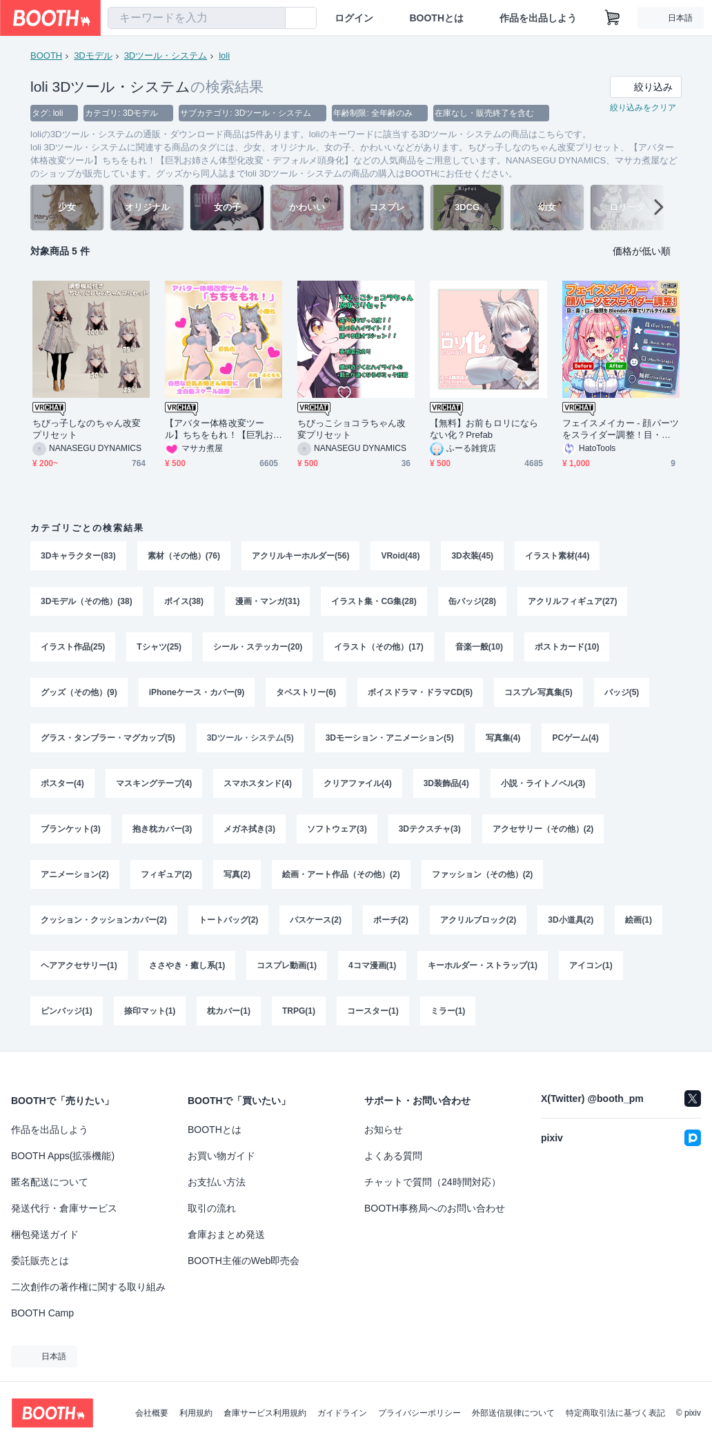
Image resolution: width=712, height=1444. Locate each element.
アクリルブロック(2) (478, 920)
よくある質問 (393, 1155)
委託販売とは (40, 1260)
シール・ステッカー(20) (257, 647)
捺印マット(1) (150, 1011)
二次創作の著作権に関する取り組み (88, 1286)
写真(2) (237, 874)
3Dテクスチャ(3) (430, 829)
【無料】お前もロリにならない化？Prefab (484, 429)
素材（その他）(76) (184, 556)
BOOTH (46, 55)
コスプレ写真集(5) (538, 692)
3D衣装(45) (472, 556)
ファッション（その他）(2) (482, 874)
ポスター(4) (62, 783)
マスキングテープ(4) (154, 783)
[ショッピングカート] (613, 18)
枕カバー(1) (228, 1011)
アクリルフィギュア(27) (572, 601)
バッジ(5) (622, 692)
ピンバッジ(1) (66, 1011)
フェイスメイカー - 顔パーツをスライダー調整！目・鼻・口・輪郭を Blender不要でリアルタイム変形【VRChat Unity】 (620, 429)
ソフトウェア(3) (337, 829)
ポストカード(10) (567, 647)
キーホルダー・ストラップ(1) (482, 965)
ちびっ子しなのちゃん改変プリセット (86, 429)
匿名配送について (49, 1181)
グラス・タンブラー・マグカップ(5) (108, 738)
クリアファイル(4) (358, 783)
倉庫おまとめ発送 (226, 1234)
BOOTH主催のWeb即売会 (243, 1260)
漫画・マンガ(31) (267, 601)
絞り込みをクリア (643, 107)
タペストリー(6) (306, 692)
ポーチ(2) (390, 920)
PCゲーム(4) (575, 738)
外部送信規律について (513, 1413)
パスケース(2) (316, 920)
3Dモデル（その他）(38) (86, 601)
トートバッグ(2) (229, 920)
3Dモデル (93, 55)
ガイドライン (342, 1413)
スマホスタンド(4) (258, 783)
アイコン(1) (591, 965)
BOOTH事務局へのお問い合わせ (434, 1208)
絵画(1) (638, 920)
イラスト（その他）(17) (378, 647)
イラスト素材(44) (557, 556)
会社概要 (151, 1413)
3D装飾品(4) (446, 783)
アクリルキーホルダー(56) (300, 556)
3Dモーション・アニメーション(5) (390, 738)
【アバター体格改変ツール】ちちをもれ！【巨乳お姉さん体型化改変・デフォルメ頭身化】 (219, 429)
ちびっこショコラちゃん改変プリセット (351, 429)
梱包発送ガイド (45, 1234)
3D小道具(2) (570, 920)
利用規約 (195, 1413)
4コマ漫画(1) (372, 965)
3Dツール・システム (166, 55)
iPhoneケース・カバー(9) (197, 692)
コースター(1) (373, 1011)
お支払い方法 (217, 1181)
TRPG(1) (298, 1011)
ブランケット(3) (71, 829)
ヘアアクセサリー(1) (79, 965)
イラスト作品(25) (73, 647)
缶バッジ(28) (472, 601)
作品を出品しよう (538, 18)
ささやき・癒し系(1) (187, 965)
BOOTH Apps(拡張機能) (63, 1155)
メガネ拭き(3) (249, 829)
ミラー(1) (448, 1011)
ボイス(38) (184, 601)
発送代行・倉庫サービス (64, 1208)
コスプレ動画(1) (287, 965)
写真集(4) (503, 738)
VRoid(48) (400, 556)
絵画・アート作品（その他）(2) (341, 874)
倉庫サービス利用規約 (265, 1413)
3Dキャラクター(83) (78, 556)
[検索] (272, 18)
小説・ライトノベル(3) (543, 783)
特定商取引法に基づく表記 (615, 1413)
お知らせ (383, 1129)
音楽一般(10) (479, 647)
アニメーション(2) (75, 874)
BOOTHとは (436, 18)
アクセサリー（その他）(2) (543, 829)
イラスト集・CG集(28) (373, 601)
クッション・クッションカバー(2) (104, 920)
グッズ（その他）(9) (79, 692)
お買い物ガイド (221, 1155)
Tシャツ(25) (159, 647)
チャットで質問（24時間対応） (432, 1181)
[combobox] (197, 18)
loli (224, 55)
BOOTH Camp (42, 1312)
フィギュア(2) (166, 874)
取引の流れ (212, 1208)
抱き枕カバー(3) (162, 829)
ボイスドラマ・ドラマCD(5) (420, 692)
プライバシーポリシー (419, 1413)
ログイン (354, 18)
